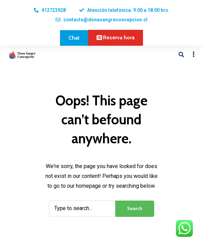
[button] (74, 38)
